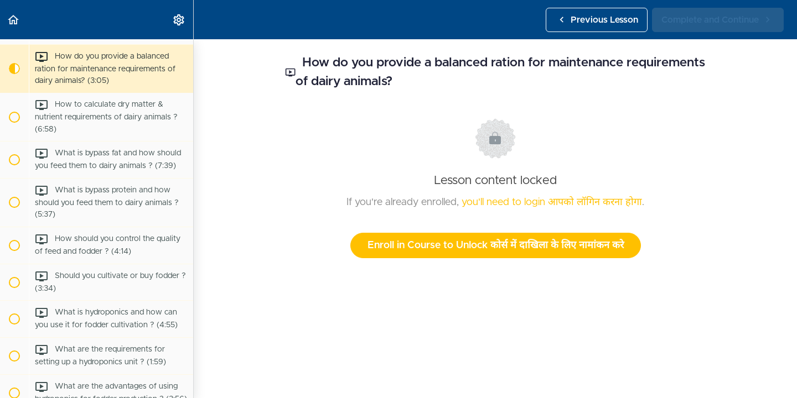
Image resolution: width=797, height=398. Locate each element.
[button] (14, 19)
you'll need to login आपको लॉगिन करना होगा (552, 202)
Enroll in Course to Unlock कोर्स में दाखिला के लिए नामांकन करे (496, 245)
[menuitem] (179, 19)
